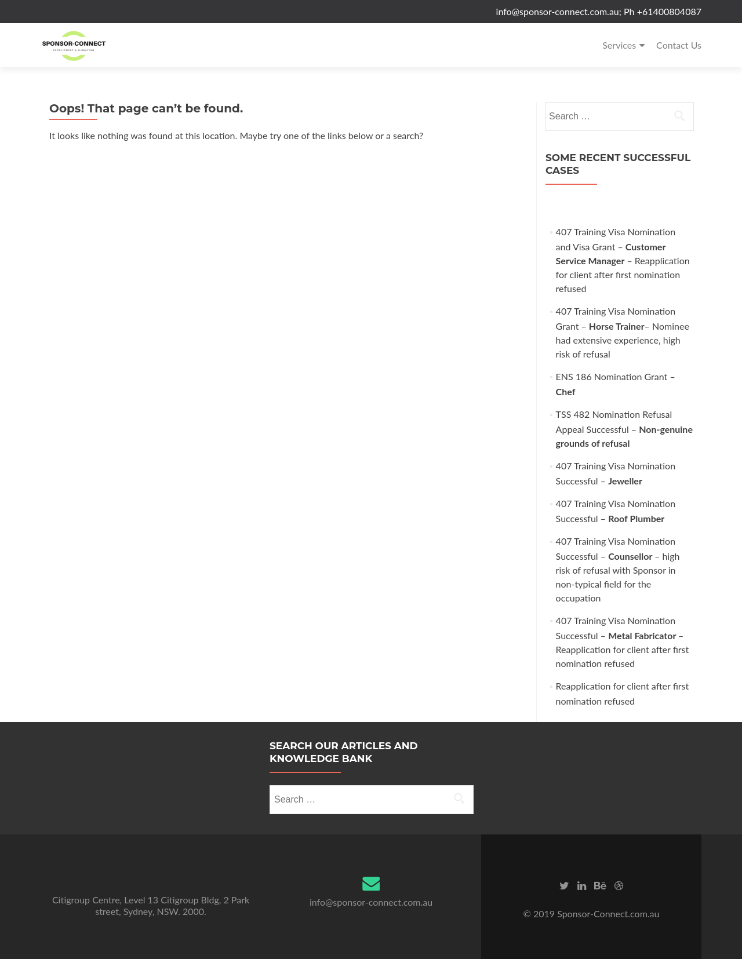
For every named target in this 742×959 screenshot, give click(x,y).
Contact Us (678, 44)
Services (619, 44)
